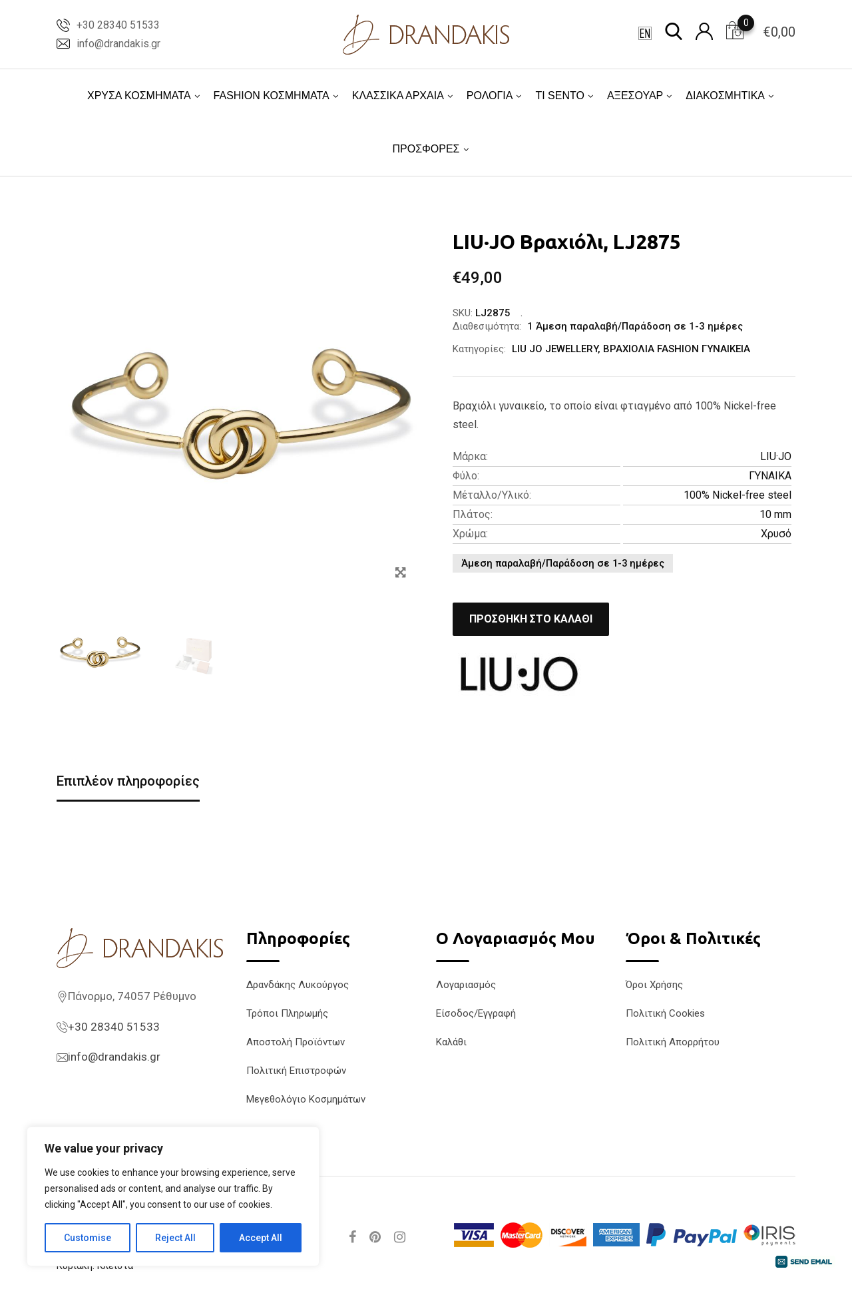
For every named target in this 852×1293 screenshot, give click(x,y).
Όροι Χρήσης (654, 985)
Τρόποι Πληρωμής (287, 1013)
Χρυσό (776, 533)
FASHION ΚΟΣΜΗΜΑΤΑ (271, 95)
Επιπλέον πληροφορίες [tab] (128, 781)
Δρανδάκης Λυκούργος (297, 985)
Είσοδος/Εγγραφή (476, 1013)
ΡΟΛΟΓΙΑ (490, 95)
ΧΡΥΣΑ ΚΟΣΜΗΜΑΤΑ (139, 95)
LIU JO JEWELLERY (555, 349)
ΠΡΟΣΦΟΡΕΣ (425, 148)
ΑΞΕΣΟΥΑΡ (635, 95)
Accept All (260, 1237)
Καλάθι (451, 1042)
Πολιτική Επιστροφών (296, 1071)
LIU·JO (775, 456)
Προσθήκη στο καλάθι (530, 619)
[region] (173, 1196)
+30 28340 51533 (118, 25)
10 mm (775, 514)
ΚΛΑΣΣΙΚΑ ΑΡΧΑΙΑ (398, 95)
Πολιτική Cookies (665, 1013)
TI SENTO (559, 95)
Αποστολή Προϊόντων (295, 1042)
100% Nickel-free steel (737, 495)
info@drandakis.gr (118, 43)
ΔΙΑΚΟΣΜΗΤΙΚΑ (725, 95)
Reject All (175, 1237)
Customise (87, 1237)
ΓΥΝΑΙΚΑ (770, 475)
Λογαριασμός (466, 985)
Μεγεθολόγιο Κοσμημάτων (305, 1099)
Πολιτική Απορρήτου (673, 1042)
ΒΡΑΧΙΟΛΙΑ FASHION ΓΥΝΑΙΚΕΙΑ (676, 349)
